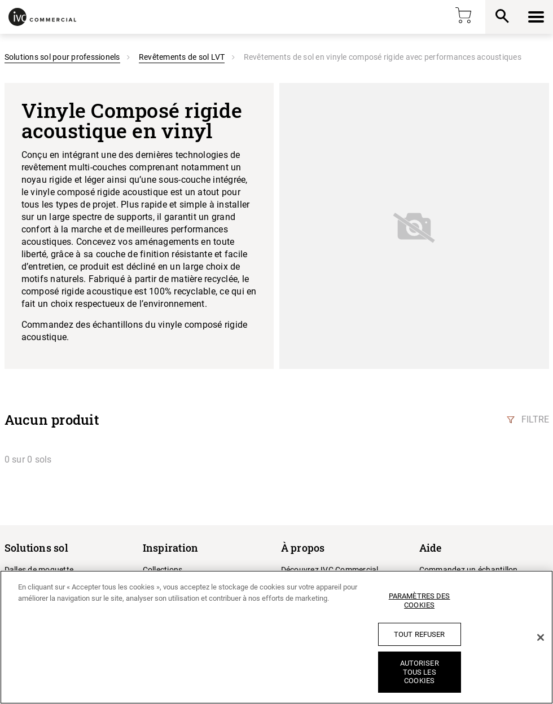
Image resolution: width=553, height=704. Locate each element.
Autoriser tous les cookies (419, 672)
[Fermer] (540, 637)
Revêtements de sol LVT (182, 56)
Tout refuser (419, 634)
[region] (276, 637)
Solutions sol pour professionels (62, 56)
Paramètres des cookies (419, 600)
